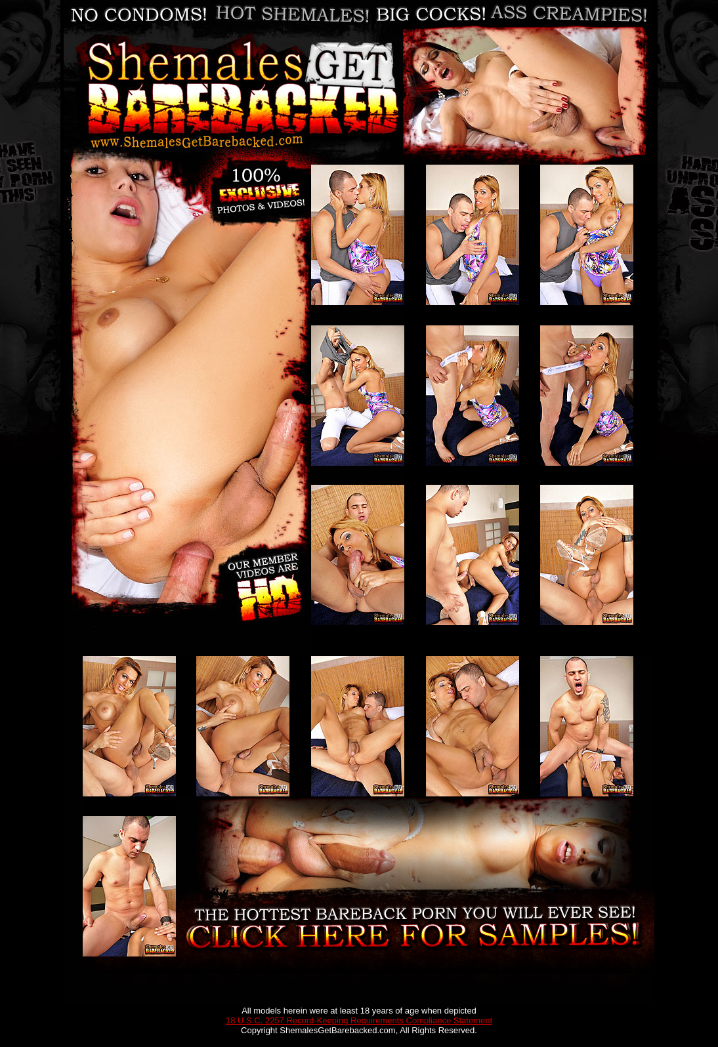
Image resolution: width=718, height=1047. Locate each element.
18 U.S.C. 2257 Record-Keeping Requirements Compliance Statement (359, 1020)
